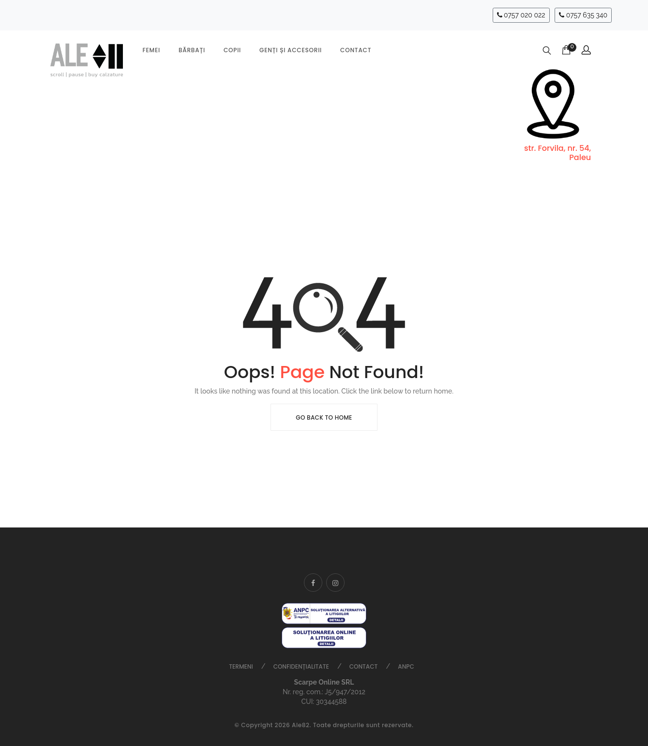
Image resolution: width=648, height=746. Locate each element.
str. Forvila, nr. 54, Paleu (557, 153)
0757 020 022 (521, 15)
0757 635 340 (583, 15)
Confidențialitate (301, 666)
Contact (355, 50)
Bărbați (192, 50)
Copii (232, 50)
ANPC (406, 666)
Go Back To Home (324, 417)
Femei (151, 50)
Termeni (241, 666)
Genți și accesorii (290, 50)
